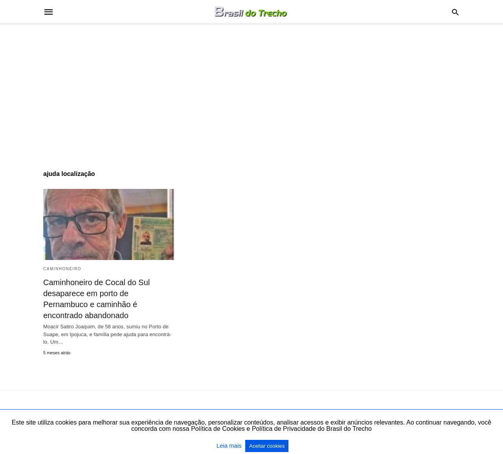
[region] (251, 91)
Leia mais (230, 445)
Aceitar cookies (267, 446)
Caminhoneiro (62, 269)
